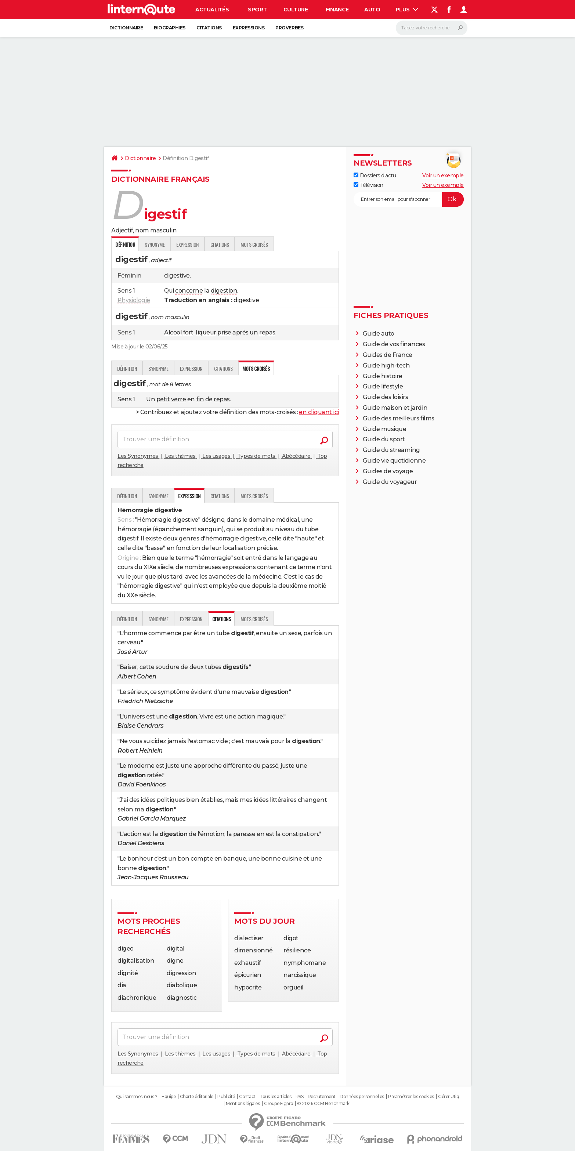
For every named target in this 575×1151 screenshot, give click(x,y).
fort (188, 332)
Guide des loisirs (385, 397)
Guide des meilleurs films (398, 418)
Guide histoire (382, 376)
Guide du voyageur (390, 481)
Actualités (212, 9)
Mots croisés (254, 244)
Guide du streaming (391, 449)
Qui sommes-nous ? (137, 1096)
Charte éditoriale (196, 1096)
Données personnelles (362, 1096)
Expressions (249, 27)
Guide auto (378, 333)
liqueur (206, 332)
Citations (209, 27)
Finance (337, 9)
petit (163, 399)
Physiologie (133, 300)
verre (178, 399)
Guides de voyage (388, 471)
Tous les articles (275, 1096)
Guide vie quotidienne (394, 460)
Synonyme (154, 244)
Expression (187, 244)
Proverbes (289, 27)
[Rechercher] (431, 28)
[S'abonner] (409, 199)
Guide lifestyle (383, 386)
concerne (189, 290)
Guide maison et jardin (395, 407)
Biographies (169, 27)
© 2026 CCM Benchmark (323, 1103)
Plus (407, 9)
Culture (295, 9)
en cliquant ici (319, 412)
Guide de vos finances (394, 344)
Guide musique (384, 429)
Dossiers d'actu (375, 175)
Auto (372, 9)
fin (200, 399)
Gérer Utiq (448, 1096)
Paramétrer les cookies (411, 1096)
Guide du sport (384, 439)
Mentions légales (243, 1103)
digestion (224, 290)
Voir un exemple (443, 175)
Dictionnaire (126, 27)
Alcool (173, 332)
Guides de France (387, 354)
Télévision (368, 185)
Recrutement (322, 1096)
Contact (247, 1096)
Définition (127, 368)
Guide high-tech (386, 365)
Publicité (226, 1096)
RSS (300, 1096)
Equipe (169, 1096)
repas (267, 332)
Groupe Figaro (278, 1103)
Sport (257, 9)
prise (224, 332)
